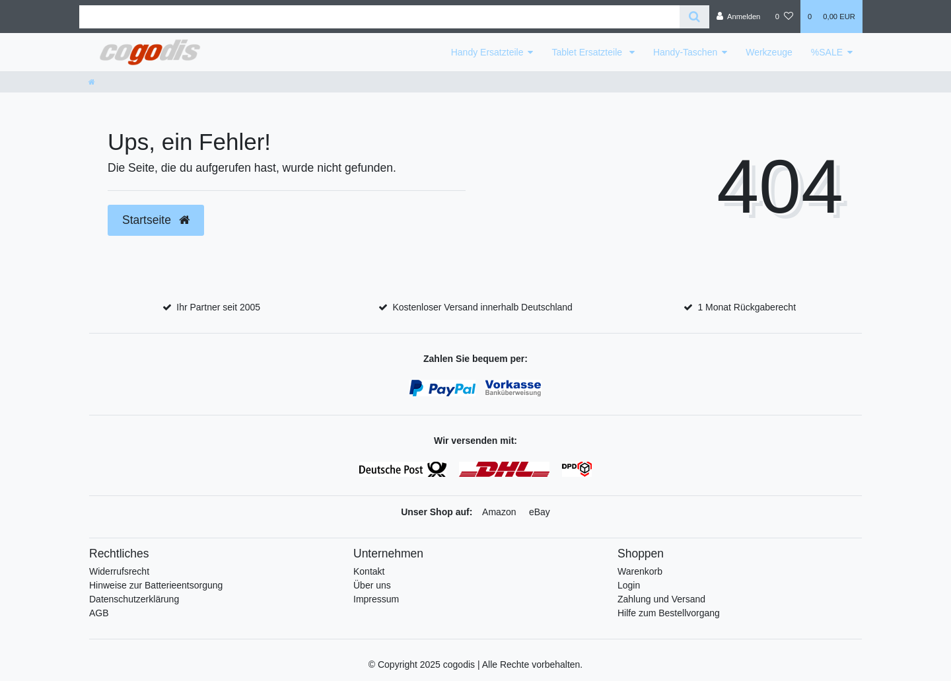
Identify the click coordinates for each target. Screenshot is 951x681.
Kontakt (368, 571)
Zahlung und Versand (661, 599)
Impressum (376, 599)
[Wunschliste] (784, 16)
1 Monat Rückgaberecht (746, 307)
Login (628, 585)
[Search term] (379, 16)
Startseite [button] (156, 220)
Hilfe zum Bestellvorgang (668, 613)
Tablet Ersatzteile (588, 52)
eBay (539, 512)
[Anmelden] (738, 16)
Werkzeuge (769, 52)
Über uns (372, 585)
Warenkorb (639, 571)
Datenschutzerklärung (134, 599)
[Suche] (694, 16)
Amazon (499, 512)
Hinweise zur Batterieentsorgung (156, 585)
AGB (99, 613)
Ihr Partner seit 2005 (218, 307)
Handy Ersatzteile (487, 52)
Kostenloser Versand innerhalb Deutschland (482, 307)
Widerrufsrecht (119, 571)
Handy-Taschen (685, 52)
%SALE (827, 52)
